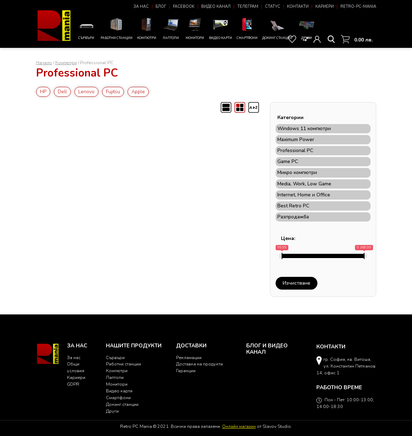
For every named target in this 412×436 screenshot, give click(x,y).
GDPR (73, 384)
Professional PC (295, 150)
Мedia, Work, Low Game (304, 184)
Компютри (147, 28)
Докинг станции (277, 29)
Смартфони (247, 28)
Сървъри (86, 30)
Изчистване (296, 283)
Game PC (287, 161)
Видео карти (220, 28)
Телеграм (247, 6)
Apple (138, 91)
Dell (62, 91)
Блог (161, 6)
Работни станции (116, 28)
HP (43, 91)
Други (306, 28)
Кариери (324, 6)
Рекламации (189, 357)
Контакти (298, 6)
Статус (272, 6)
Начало (44, 63)
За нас (141, 6)
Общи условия (75, 367)
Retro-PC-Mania (358, 6)
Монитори (194, 28)
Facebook (183, 6)
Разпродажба (293, 217)
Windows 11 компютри (304, 129)
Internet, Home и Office (303, 195)
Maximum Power (295, 139)
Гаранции (186, 371)
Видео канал (216, 6)
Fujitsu (113, 91)
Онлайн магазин (239, 426)
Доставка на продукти (199, 364)
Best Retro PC (293, 206)
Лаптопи (171, 28)
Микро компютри (297, 172)
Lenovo (86, 91)
